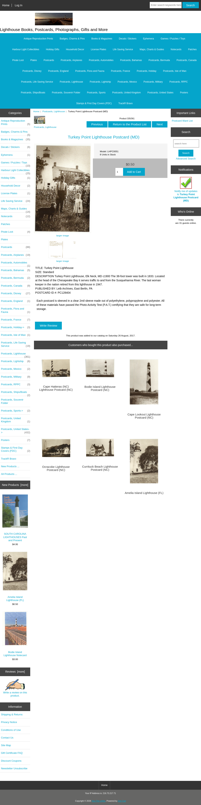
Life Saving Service (123, 49)
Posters (184, 92)
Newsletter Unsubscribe (14, 768)
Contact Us (7, 737)
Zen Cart (122, 801)
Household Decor (75, 49)
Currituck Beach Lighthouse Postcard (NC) (100, 468)
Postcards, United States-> (15, 431)
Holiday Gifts (52, 49)
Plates (33, 60)
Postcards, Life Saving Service (37, 81)
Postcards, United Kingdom (126, 92)
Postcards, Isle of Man (174, 71)
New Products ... (10, 466)
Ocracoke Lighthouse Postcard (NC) (56, 468)
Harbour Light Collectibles (25, 49)
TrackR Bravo (125, 103)
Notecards (176, 49)
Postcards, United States (160, 92)
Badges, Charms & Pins (72, 38)
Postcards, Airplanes (71, 60)
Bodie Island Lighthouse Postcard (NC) (99, 388)
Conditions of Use (11, 730)
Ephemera (148, 38)
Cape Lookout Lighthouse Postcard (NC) (144, 416)
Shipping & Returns (12, 714)
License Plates (98, 49)
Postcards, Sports (96, 92)
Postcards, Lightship (100, 81)
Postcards (49, 60)
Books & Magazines (101, 38)
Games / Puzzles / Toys (173, 38)
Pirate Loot (18, 60)
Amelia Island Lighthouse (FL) (15, 576)
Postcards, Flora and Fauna (89, 71)
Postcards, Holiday (146, 71)
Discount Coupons (11, 760)
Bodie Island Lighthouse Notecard (15, 634)
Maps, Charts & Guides (152, 49)
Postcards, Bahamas (131, 60)
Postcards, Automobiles (101, 60)
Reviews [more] (15, 671)
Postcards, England (58, 71)
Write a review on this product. (15, 688)
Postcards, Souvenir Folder (66, 92)
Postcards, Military (153, 81)
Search (186, 132)
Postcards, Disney (32, 71)
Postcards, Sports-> (15, 410)
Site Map (6, 745)
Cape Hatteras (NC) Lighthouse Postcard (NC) (56, 388)
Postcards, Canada (186, 60)
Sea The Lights (98, 801)
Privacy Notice (9, 722)
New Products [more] (15, 484)
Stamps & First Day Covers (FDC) (94, 103)
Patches (192, 49)
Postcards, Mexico (127, 81)
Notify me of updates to (186, 189)
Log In (18, 5)
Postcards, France (120, 71)
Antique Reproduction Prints (38, 38)
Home (5, 5)
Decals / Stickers (127, 38)
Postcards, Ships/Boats (33, 92)
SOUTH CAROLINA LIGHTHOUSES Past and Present (15, 518)
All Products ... (9, 474)
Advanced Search (186, 158)
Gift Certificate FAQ (12, 752)
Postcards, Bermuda (159, 60)
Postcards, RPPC (178, 81)
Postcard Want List (182, 120)
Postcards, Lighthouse (53, 111)
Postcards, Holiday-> (15, 327)
